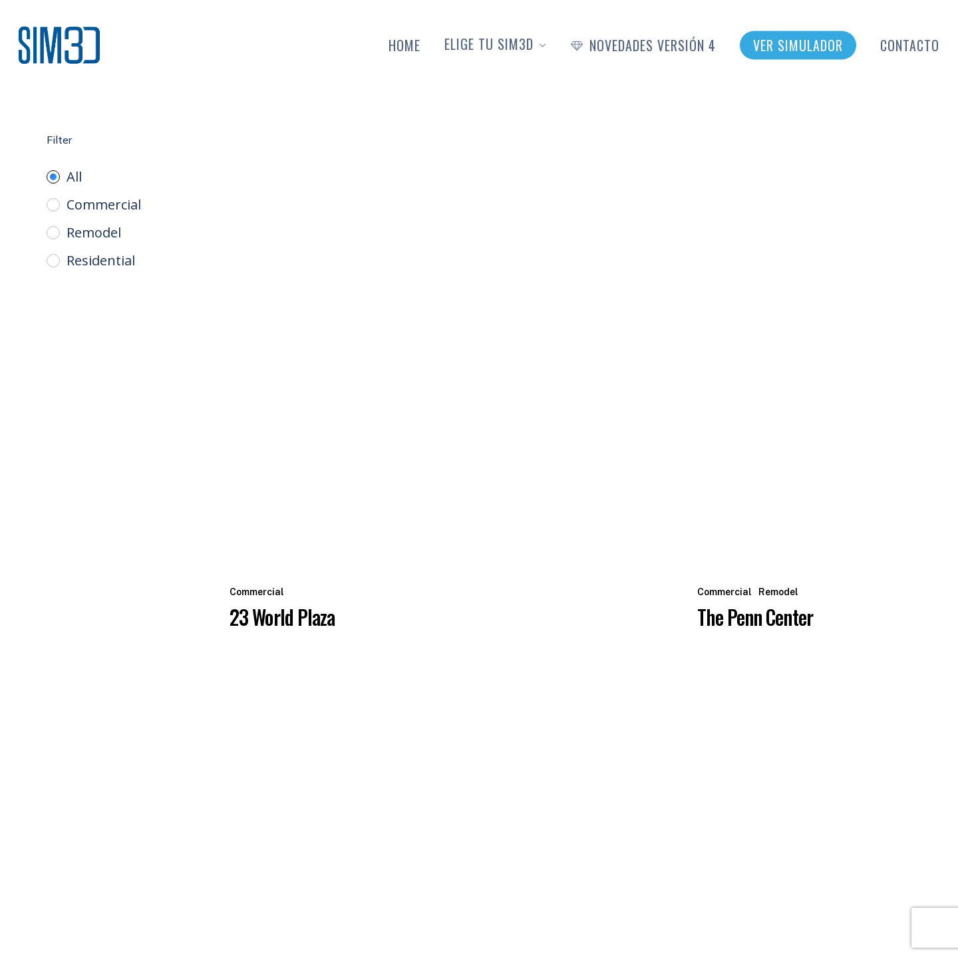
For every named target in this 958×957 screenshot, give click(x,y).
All (74, 177)
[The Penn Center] (804, 325)
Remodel (94, 232)
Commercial (104, 204)
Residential (101, 260)
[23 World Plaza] (453, 325)
